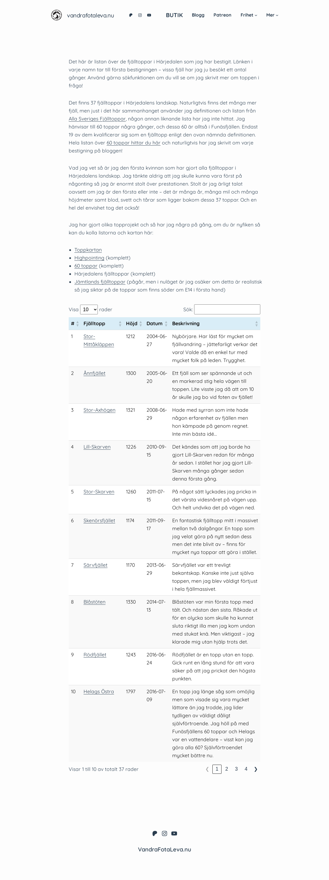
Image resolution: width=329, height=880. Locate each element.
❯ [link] (256, 769)
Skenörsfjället (99, 520)
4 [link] (246, 769)
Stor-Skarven (99, 492)
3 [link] (236, 769)
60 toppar (86, 266)
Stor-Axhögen (99, 410)
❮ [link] (207, 769)
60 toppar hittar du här (134, 143)
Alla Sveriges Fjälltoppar (97, 119)
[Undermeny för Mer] (277, 15)
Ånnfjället (94, 373)
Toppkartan (88, 250)
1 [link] (217, 769)
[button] (77, 323)
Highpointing (89, 258)
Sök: (188, 309)
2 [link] (226, 769)
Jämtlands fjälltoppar (99, 282)
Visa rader (90, 309)
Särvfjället (95, 565)
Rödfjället (95, 655)
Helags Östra (99, 691)
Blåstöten (94, 602)
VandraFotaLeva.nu (90, 15)
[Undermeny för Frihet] (256, 15)
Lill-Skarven (97, 447)
